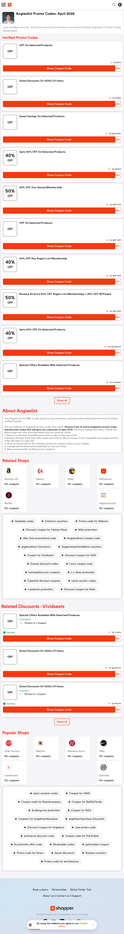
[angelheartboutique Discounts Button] (85, 819)
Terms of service (80, 914)
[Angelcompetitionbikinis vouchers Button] (80, 547)
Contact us (62, 895)
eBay (71, 479)
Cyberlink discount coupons (43, 580)
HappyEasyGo (107, 503)
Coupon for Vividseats (40, 555)
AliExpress (105, 479)
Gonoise (104, 775)
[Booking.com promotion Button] (45, 810)
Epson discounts (64, 853)
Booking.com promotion (46, 810)
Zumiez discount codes (44, 563)
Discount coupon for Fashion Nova (46, 529)
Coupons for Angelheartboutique (38, 819)
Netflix (8, 503)
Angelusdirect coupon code (83, 538)
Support (76, 895)
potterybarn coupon (97, 844)
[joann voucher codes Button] (44, 793)
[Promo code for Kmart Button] (29, 853)
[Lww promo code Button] (84, 827)
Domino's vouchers (56, 521)
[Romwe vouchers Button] (94, 853)
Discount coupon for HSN (80, 555)
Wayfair (40, 751)
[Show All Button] (62, 722)
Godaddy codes (24, 521)
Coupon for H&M (79, 793)
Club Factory (12, 751)
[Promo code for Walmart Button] (92, 521)
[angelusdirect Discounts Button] (34, 547)
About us (48, 895)
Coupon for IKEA (81, 810)
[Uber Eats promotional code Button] (38, 538)
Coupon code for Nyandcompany (41, 802)
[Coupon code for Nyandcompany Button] (39, 802)
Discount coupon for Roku (79, 589)
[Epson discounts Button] (63, 853)
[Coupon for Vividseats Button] (39, 555)
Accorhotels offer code (28, 844)
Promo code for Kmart (30, 853)
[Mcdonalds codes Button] (62, 844)
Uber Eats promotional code (39, 538)
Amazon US (11, 479)
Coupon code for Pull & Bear (82, 836)
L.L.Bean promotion (82, 572)
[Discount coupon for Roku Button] (78, 589)
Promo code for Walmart (93, 521)
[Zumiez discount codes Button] (43, 564)
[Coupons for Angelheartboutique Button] (36, 819)
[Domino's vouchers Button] (55, 521)
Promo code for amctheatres (61, 861)
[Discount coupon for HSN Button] (79, 555)
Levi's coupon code (80, 563)
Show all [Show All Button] (62, 400)
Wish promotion (87, 529)
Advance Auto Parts (80, 751)
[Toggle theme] (120, 5)
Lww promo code (85, 827)
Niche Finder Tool (80, 889)
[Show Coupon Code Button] (59, 68)
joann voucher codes (45, 793)
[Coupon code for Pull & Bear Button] (81, 836)
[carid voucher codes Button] (82, 581)
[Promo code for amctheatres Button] (60, 861)
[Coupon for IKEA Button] (80, 810)
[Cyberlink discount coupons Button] (42, 581)
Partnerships (59, 889)
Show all (62, 721)
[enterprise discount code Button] (38, 836)
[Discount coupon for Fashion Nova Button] (45, 530)
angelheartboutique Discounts (87, 819)
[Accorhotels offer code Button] (27, 844)
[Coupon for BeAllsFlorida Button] (85, 802)
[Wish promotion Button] (86, 530)
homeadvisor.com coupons (44, 572)
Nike (102, 751)
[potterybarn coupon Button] (96, 844)
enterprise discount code (39, 836)
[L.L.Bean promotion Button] (81, 572)
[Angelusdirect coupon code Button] (82, 538)
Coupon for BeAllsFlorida (87, 802)
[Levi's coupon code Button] (79, 564)
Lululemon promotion (40, 589)
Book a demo (40, 889)
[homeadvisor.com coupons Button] (43, 572)
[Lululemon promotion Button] (39, 589)
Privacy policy (64, 914)
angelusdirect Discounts (35, 546)
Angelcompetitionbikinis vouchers (81, 546)
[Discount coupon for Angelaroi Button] (44, 827)
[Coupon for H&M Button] (78, 793)
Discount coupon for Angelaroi (45, 827)
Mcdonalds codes (63, 844)
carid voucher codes (83, 580)
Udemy (40, 479)
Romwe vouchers (95, 853)
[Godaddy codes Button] (23, 521)
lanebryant (11, 775)
